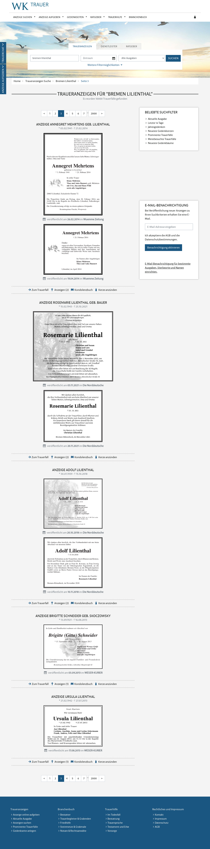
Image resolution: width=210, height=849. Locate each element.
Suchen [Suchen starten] (173, 58)
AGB (168, 235)
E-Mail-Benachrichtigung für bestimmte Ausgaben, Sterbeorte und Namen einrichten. (167, 267)
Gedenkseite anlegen (24, 830)
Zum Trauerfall (40, 289)
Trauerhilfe (115, 17)
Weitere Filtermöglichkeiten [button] (103, 65)
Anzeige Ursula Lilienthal (73, 697)
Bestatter (65, 814)
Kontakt (159, 814)
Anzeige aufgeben (49, 17)
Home (17, 81)
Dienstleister (109, 46)
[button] (35, 17)
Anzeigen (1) (62, 684)
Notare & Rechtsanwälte (73, 830)
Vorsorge (112, 830)
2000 (94, 113)
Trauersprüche (115, 822)
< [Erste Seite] (44, 113)
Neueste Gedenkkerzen (161, 131)
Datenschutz (161, 822)
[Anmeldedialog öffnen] (195, 17)
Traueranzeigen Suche (38, 81)
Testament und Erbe (118, 826)
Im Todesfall (114, 814)
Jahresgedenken (156, 127)
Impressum (161, 818)
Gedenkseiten (75, 17)
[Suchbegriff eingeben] (54, 58)
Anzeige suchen (22, 17)
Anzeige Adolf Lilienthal (73, 470)
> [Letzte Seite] (102, 113)
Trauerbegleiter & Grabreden (75, 818)
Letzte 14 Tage (156, 122)
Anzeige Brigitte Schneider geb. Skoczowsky (73, 616)
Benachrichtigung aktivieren (163, 247)
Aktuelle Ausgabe (157, 118)
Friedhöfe (65, 822)
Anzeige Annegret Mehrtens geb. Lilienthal (73, 124)
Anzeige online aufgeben (26, 814)
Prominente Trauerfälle (160, 135)
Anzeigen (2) (61, 289)
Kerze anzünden (107, 289)
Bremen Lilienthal (66, 81)
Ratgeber (95, 17)
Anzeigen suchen (22, 822)
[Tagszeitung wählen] (141, 58)
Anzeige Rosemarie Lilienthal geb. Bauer (73, 303)
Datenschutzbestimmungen (161, 239)
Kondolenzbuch (84, 289)
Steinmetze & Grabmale (73, 826)
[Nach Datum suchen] (99, 58)
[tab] (82, 46)
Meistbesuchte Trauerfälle (162, 139)
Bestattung (114, 818)
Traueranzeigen (82, 46)
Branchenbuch (138, 17)
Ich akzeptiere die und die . (162, 237)
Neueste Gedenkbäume (161, 143)
